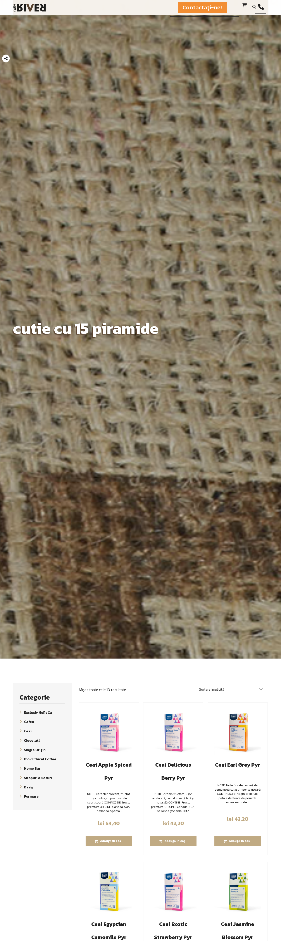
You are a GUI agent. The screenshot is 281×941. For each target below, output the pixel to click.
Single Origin (35, 749)
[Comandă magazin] (231, 689)
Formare (31, 796)
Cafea (29, 721)
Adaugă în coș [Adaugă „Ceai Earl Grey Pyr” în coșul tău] (239, 841)
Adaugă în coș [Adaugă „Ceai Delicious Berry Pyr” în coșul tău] (174, 841)
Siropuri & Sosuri (38, 777)
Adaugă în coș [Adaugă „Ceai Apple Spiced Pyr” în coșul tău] (110, 841)
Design (30, 787)
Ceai (27, 731)
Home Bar (32, 768)
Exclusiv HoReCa (38, 712)
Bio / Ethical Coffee (40, 759)
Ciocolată (32, 740)
